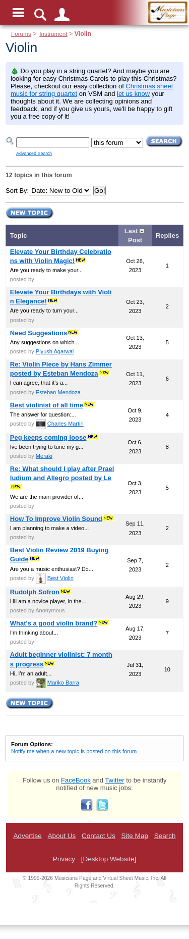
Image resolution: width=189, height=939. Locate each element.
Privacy (64, 859)
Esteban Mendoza (58, 392)
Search (165, 836)
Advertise (27, 836)
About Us (62, 836)
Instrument (53, 33)
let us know (133, 93)
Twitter (114, 780)
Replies (167, 235)
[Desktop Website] (108, 859)
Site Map (134, 836)
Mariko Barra (63, 683)
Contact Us (98, 836)
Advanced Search (34, 153)
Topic (18, 235)
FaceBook (76, 780)
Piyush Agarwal (55, 351)
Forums (21, 33)
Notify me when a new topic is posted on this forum (74, 751)
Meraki (44, 456)
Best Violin (60, 578)
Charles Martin (65, 424)
